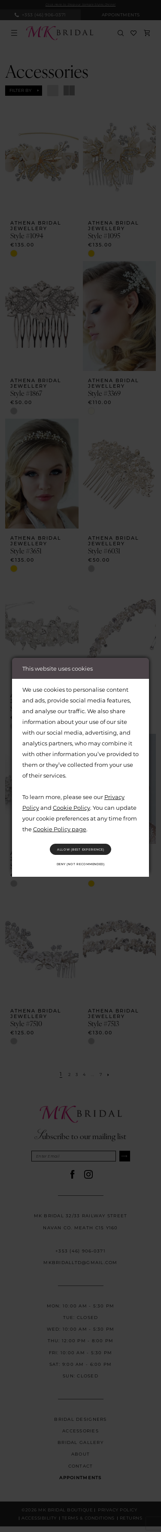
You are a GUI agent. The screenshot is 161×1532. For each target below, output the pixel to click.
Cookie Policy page (59, 823)
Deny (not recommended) (80, 866)
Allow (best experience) (80, 846)
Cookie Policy (71, 802)
